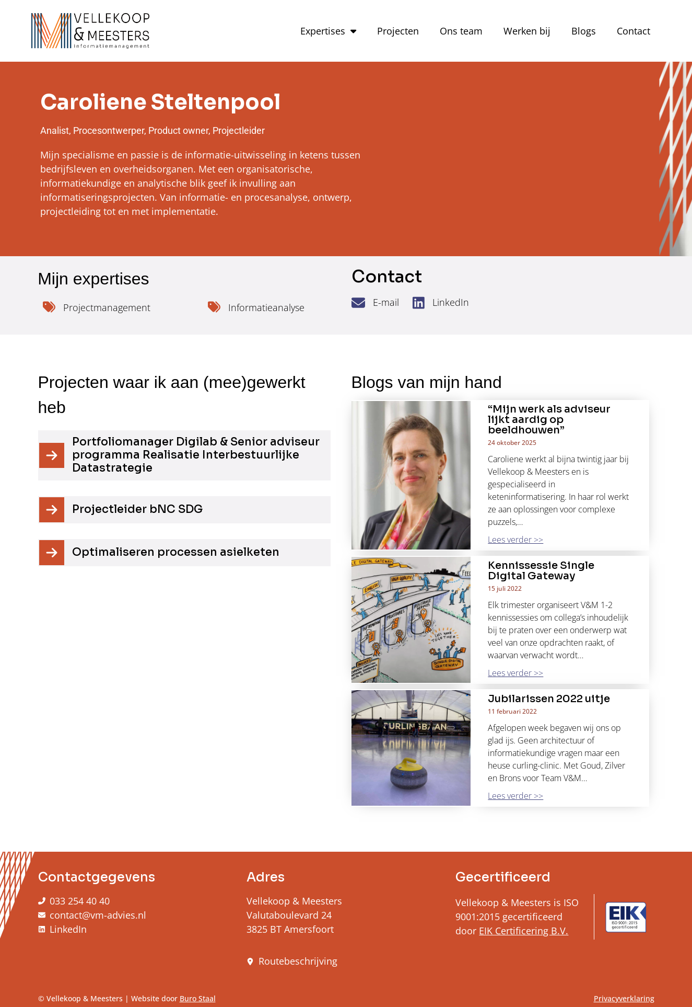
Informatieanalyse (266, 307)
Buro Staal (198, 998)
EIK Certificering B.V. (523, 930)
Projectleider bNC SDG (137, 509)
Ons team (461, 31)
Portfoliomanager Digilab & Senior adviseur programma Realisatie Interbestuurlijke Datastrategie (196, 455)
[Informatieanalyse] (214, 307)
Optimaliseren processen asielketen (175, 552)
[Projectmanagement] (49, 307)
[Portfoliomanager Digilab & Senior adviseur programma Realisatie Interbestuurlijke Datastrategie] (51, 455)
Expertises (328, 31)
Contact (633, 31)
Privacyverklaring (624, 998)
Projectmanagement (106, 307)
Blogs (583, 31)
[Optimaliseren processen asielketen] (51, 552)
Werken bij (526, 31)
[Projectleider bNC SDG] (51, 509)
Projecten (398, 31)
